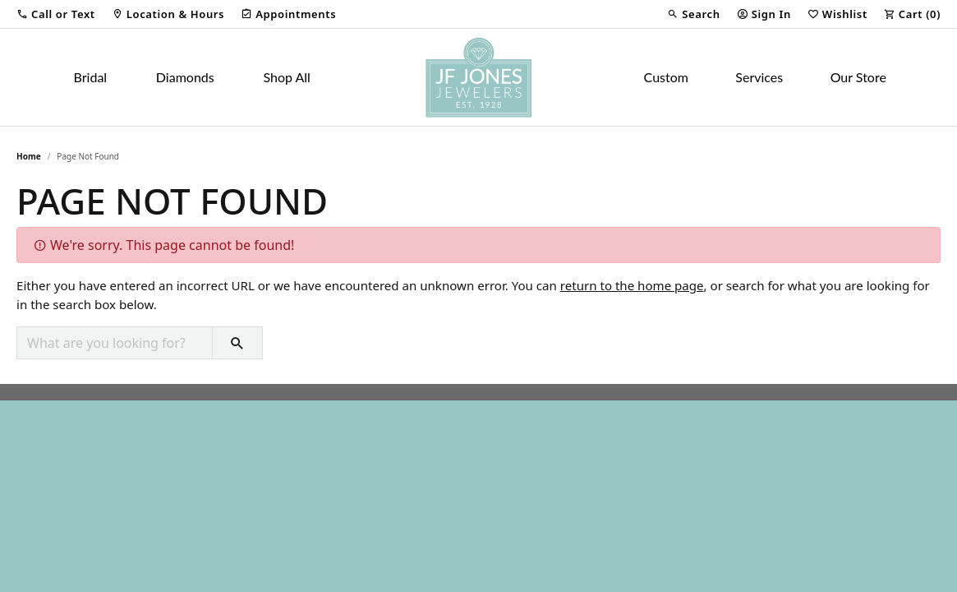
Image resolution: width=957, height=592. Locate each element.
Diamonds (185, 77)
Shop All (286, 77)
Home (28, 156)
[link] (168, 14)
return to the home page (632, 285)
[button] (55, 14)
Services (759, 77)
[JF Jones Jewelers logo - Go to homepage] (478, 77)
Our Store (858, 77)
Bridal (91, 77)
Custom (666, 77)
